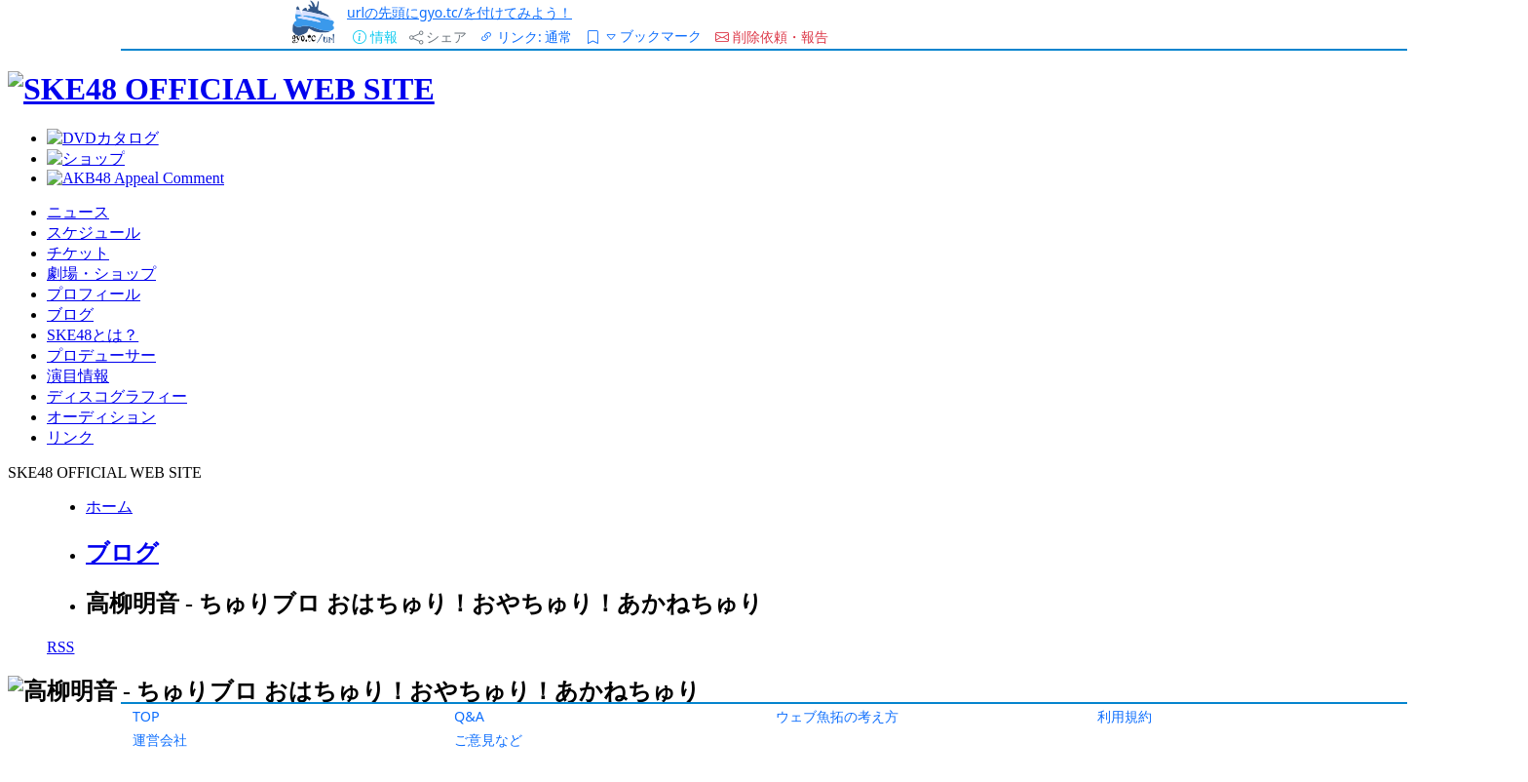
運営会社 (160, 739)
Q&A (469, 716)
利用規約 (1124, 716)
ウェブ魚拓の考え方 (837, 716)
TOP (146, 716)
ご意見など (488, 739)
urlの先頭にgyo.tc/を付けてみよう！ (459, 12)
